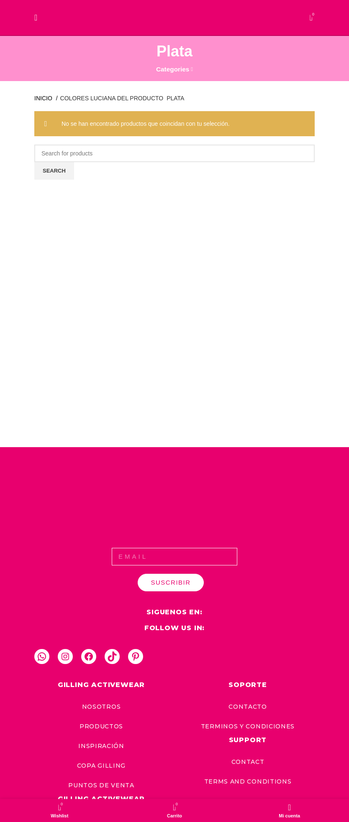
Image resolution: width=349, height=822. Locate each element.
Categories (173, 69)
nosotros (101, 706)
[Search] (174, 153)
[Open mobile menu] (35, 17)
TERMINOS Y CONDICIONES (248, 726)
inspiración (101, 746)
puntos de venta (101, 785)
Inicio (44, 98)
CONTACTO (247, 706)
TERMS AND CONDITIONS (248, 781)
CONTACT (247, 762)
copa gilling (101, 765)
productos (101, 726)
